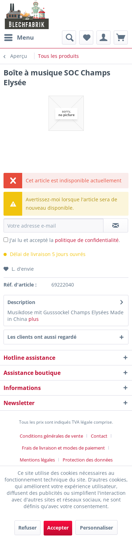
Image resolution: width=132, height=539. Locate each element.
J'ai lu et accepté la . (65, 240)
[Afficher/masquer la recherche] (69, 38)
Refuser (27, 527)
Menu (19, 36)
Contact (99, 436)
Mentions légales (37, 460)
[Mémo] (86, 38)
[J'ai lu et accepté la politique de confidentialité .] (6, 239)
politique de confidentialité (87, 240)
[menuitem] (18, 38)
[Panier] (121, 38)
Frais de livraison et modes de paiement (63, 448)
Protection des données (88, 460)
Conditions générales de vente (51, 436)
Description (21, 302)
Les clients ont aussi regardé (41, 336)
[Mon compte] (103, 38)
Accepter (58, 527)
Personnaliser (96, 527)
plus (34, 319)
